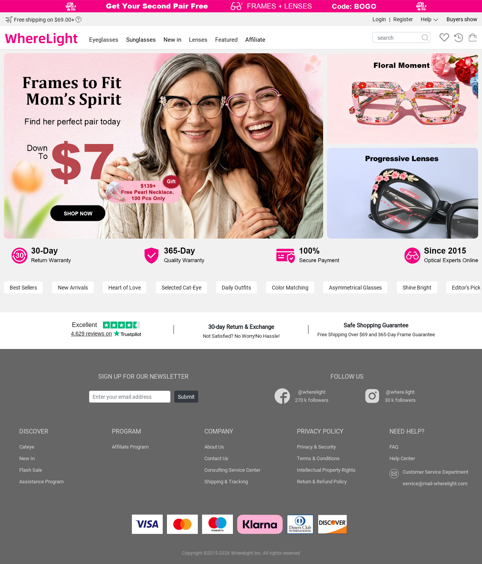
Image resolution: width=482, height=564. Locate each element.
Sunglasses (141, 39)
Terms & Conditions (318, 458)
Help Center (402, 458)
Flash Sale (30, 469)
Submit (186, 396)
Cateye (26, 446)
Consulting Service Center (232, 469)
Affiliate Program (130, 446)
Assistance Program (41, 481)
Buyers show (462, 19)
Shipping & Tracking (226, 481)
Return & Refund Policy (322, 481)
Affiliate (255, 39)
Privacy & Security (316, 446)
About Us (214, 446)
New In (27, 458)
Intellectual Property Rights (326, 469)
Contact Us (216, 458)
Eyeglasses (103, 39)
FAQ (393, 446)
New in (172, 39)
